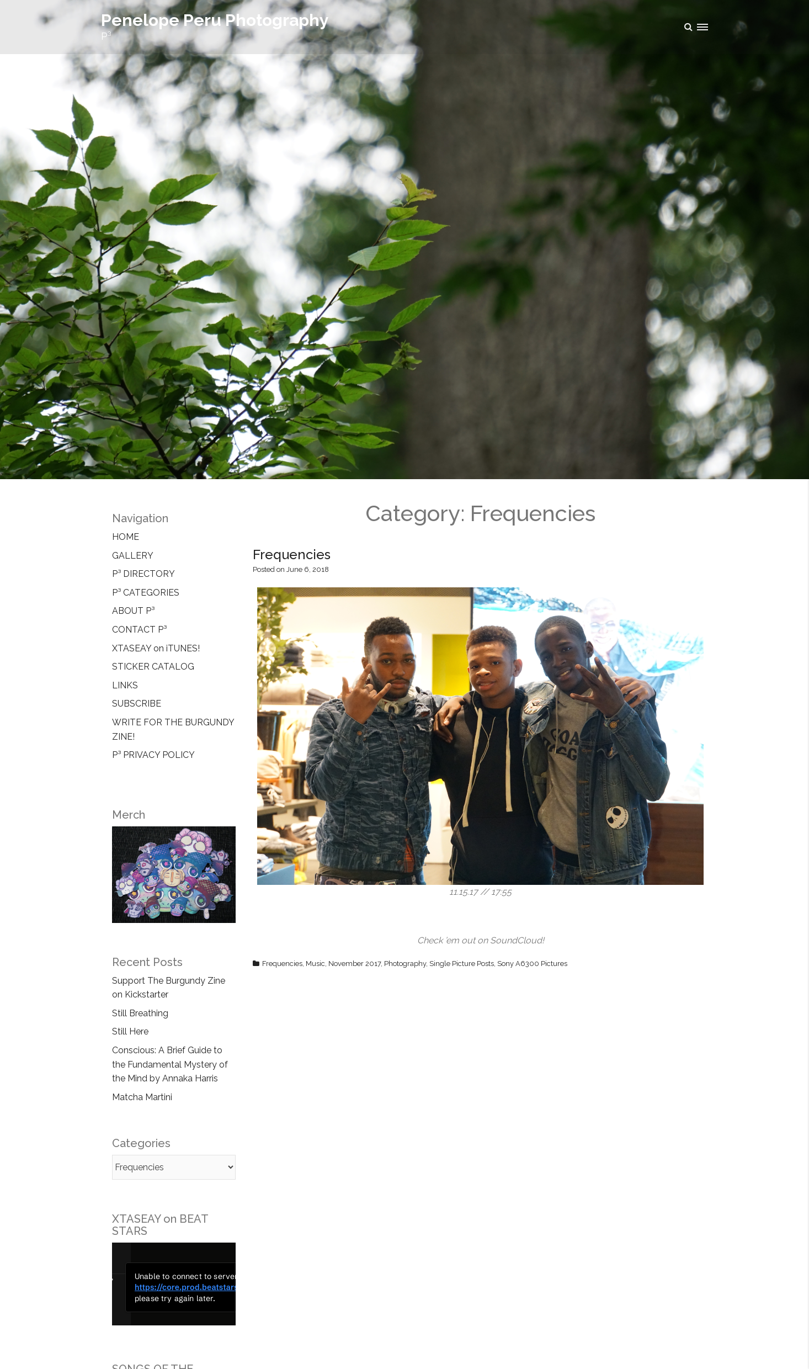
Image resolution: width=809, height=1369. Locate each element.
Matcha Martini (142, 1097)
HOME (125, 537)
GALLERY (132, 555)
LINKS (125, 685)
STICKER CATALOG (153, 666)
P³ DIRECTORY (143, 574)
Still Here (130, 1031)
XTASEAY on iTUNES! (156, 648)
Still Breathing (140, 1013)
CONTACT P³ (139, 629)
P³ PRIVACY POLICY (153, 755)
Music (315, 963)
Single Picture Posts (461, 963)
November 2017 (354, 963)
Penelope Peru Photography (215, 20)
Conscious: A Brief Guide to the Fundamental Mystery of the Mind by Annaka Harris (170, 1064)
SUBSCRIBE (136, 703)
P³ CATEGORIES (145, 592)
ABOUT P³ (133, 611)
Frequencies (292, 554)
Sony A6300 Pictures (532, 963)
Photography (405, 963)
